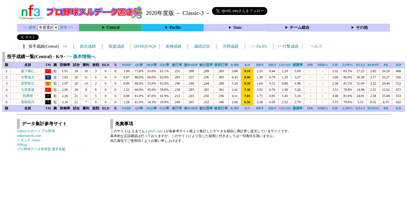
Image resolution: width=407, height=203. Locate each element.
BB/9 (259, 65)
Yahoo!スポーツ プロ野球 (36, 131)
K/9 (247, 65)
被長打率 (221, 65)
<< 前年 (30, 27)
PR (386, 65)
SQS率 (164, 65)
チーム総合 (299, 27)
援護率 (298, 65)
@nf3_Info (155, 131)
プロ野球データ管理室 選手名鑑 (41, 149)
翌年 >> (66, 27)
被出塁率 (206, 65)
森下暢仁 (27, 71)
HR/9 (272, 65)
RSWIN (373, 65)
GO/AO (285, 65)
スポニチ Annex (28, 140)
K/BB (235, 65)
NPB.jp (22, 145)
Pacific (175, 27)
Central (113, 27)
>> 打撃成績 (287, 46)
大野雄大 (27, 77)
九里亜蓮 (27, 90)
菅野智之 (27, 83)
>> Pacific (259, 46)
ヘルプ (316, 46)
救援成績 (116, 46)
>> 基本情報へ (81, 56)
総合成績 (88, 46)
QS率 (139, 65)
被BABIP (191, 65)
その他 (362, 27)
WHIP (126, 65)
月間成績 (231, 46)
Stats (237, 27)
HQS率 (151, 65)
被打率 (177, 65)
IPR (310, 65)
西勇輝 (28, 96)
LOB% (348, 65)
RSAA (360, 65)
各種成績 (173, 46)
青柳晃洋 (27, 102)
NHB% (322, 65)
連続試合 (202, 46)
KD (398, 65)
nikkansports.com (29, 136)
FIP (335, 65)
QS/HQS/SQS (145, 46)
